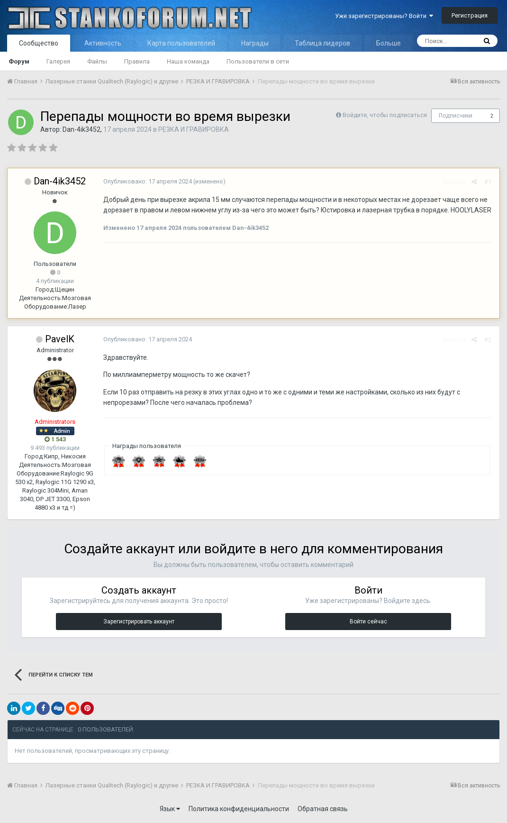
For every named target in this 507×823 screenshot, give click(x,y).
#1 (488, 181)
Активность (102, 43)
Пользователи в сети (257, 61)
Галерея (58, 61)
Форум (19, 61)
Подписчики (455, 115)
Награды (255, 43)
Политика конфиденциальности (239, 809)
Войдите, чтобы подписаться (385, 115)
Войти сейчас (368, 621)
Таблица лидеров (322, 43)
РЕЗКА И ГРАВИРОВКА (193, 129)
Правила (137, 61)
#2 (488, 339)
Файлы (97, 61)
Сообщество (38, 43)
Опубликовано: (146, 181)
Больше (388, 43)
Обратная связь (323, 809)
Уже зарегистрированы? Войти (384, 15)
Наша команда (188, 61)
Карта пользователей (181, 43)
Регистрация (470, 15)
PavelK (59, 339)
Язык (170, 809)
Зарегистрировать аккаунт (138, 621)
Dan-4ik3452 (81, 129)
